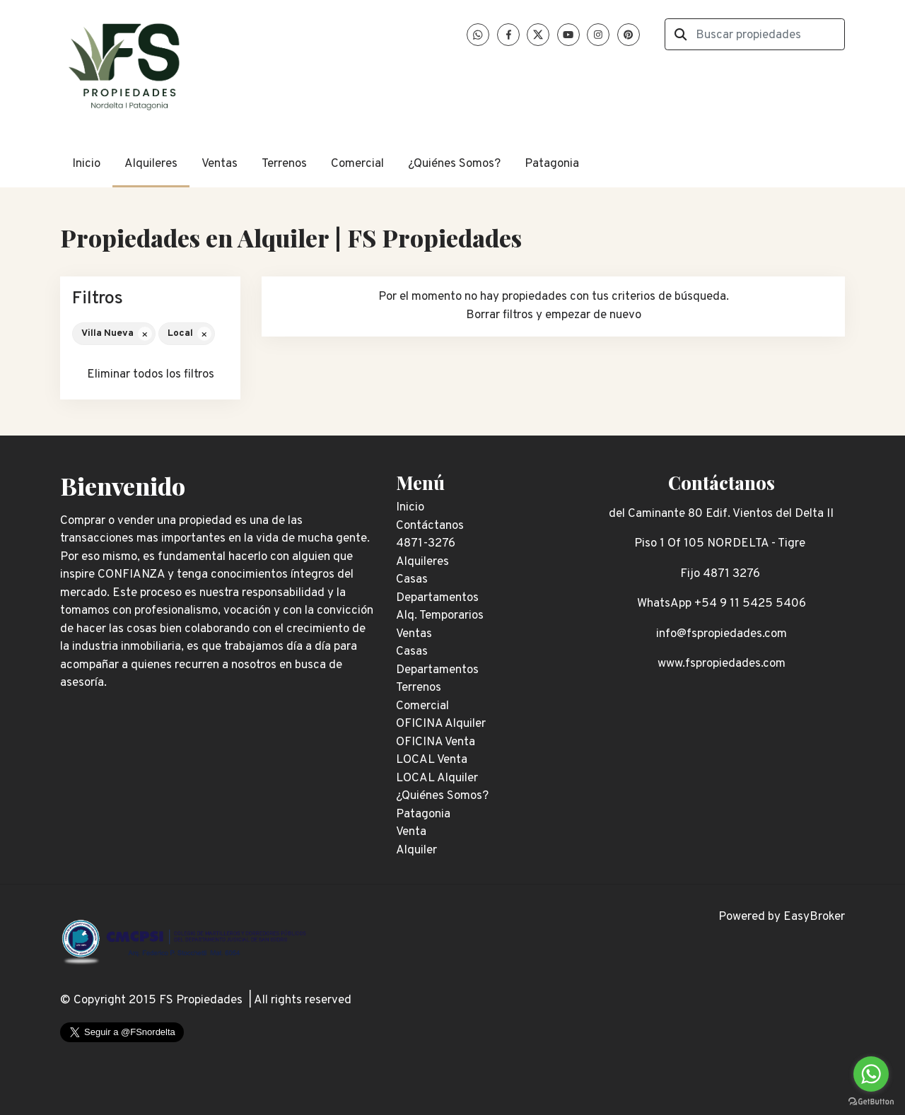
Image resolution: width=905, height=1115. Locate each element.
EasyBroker (814, 917)
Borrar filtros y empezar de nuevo (553, 315)
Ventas (220, 164)
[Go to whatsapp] (871, 1074)
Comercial (357, 164)
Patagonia (552, 164)
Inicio (86, 164)
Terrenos (284, 164)
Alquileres (150, 164)
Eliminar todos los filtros (150, 375)
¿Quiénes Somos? (454, 164)
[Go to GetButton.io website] (871, 1101)
